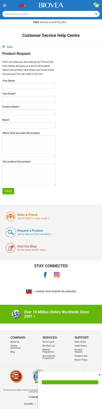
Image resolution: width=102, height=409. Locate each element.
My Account (48, 342)
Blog (12, 352)
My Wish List (48, 345)
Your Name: (8, 80)
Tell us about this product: (16, 161)
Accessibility (28, 404)
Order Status (81, 345)
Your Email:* (9, 93)
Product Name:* (11, 106)
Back (7, 46)
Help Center (80, 342)
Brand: (6, 119)
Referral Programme (48, 350)
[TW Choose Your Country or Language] (22, 5)
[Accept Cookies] (70, 382)
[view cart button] (97, 5)
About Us (14, 342)
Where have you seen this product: (21, 133)
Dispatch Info (81, 356)
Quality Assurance (15, 346)
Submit (8, 191)
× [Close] (100, 375)
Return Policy (81, 360)
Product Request (79, 350)
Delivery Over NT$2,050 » (50, 22)
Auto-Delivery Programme (48, 357)
